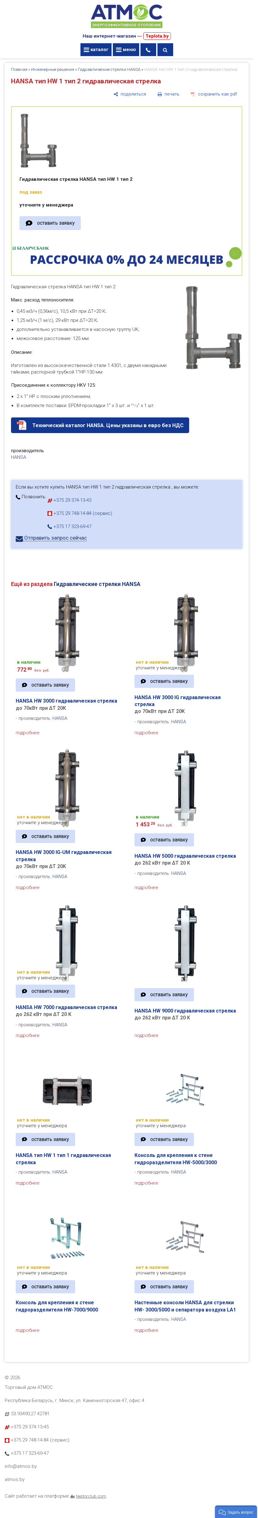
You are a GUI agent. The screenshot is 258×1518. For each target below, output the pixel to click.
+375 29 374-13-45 (69, 500)
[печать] (168, 94)
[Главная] (127, 29)
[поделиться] (129, 94)
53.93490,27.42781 (30, 1413)
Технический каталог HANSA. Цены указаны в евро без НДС (108, 425)
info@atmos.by (21, 1466)
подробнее (28, 732)
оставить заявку (55, 223)
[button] (236, 1511)
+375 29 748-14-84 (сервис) (79, 513)
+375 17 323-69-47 (69, 526)
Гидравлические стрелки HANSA (109, 69)
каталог (96, 49)
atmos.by (15, 1479)
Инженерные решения (52, 69)
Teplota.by (157, 36)
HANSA (18, 457)
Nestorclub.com (91, 1496)
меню (126, 49)
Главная (19, 69)
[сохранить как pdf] (214, 94)
